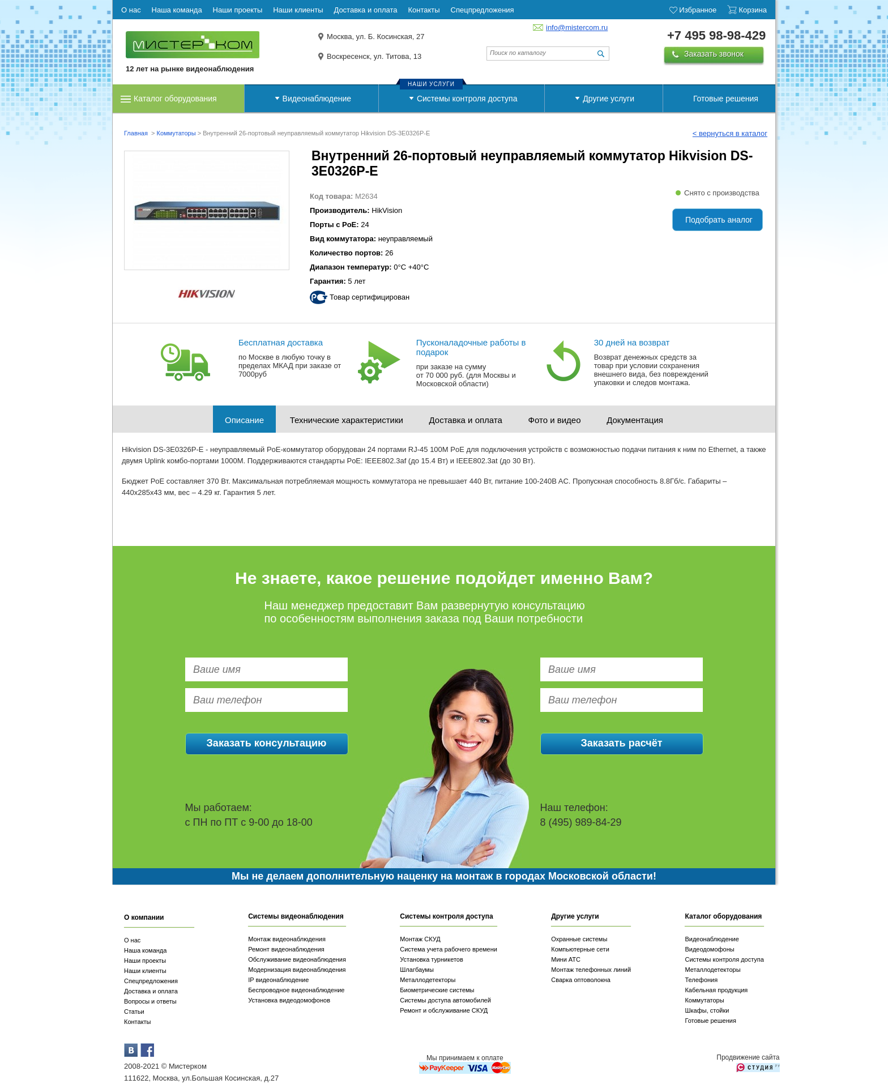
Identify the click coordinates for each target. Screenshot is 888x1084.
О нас (132, 940)
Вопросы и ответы (150, 1001)
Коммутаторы (175, 133)
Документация (635, 420)
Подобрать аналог (719, 219)
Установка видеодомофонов (289, 1000)
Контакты (137, 1021)
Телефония (701, 979)
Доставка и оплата (465, 420)
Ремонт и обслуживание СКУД (444, 1010)
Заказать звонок (714, 53)
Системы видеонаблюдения (296, 916)
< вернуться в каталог (730, 133)
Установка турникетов (431, 959)
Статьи (134, 1011)
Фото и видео (554, 420)
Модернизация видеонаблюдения (296, 969)
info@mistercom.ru (577, 27)
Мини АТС (565, 959)
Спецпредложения (151, 981)
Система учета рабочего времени (448, 949)
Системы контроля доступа (467, 98)
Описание (244, 420)
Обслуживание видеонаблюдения (297, 959)
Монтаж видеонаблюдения (287, 939)
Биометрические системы (437, 990)
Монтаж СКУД (420, 939)
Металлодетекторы (427, 979)
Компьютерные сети (580, 949)
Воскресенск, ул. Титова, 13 (374, 56)
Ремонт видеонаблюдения (286, 949)
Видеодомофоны (709, 949)
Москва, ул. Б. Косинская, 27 (376, 36)
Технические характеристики (346, 420)
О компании (144, 917)
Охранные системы (579, 939)
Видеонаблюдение (317, 98)
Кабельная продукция (716, 990)
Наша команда (145, 950)
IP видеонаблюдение (278, 979)
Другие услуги (608, 98)
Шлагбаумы (417, 969)
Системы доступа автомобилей (445, 1000)
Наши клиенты (145, 970)
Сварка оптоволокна (580, 979)
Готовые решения (725, 98)
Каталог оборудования (175, 98)
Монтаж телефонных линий (591, 969)
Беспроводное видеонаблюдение (296, 990)
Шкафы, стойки (707, 1010)
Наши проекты (145, 960)
